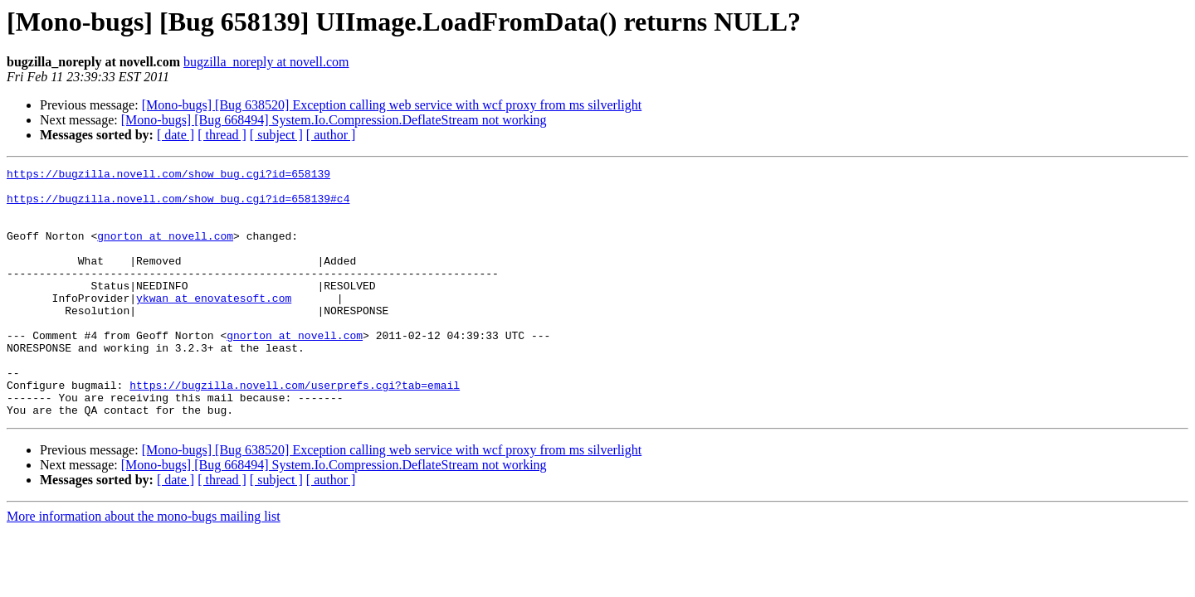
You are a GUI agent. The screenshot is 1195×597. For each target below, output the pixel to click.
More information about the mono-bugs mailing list (143, 566)
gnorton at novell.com (165, 250)
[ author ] (331, 135)
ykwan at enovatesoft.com (213, 325)
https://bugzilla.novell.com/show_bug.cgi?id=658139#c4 (178, 205)
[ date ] (175, 135)
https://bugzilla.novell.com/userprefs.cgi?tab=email (294, 429)
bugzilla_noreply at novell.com (266, 62)
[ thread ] (222, 135)
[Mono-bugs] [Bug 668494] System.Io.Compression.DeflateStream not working (334, 120)
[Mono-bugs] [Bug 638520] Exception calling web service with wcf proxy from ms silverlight (392, 105)
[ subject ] (276, 135)
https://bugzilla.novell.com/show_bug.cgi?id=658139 (168, 175)
